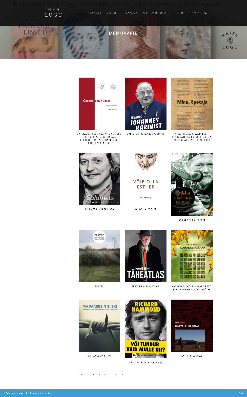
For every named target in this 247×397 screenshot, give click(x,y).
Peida (241, 392)
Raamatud (95, 13)
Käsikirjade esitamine (157, 13)
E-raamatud (130, 13)
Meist (180, 13)
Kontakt (194, 13)
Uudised (112, 13)
